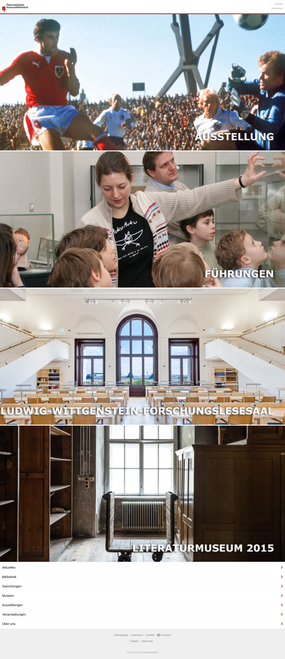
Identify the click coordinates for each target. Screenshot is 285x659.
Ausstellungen (12, 605)
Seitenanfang (121, 635)
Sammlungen (11, 586)
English (134, 641)
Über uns (9, 624)
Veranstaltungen (14, 614)
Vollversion (277, 8)
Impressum (137, 635)
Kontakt (279, 4)
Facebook (166, 635)
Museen (8, 595)
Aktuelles (9, 567)
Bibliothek (9, 577)
